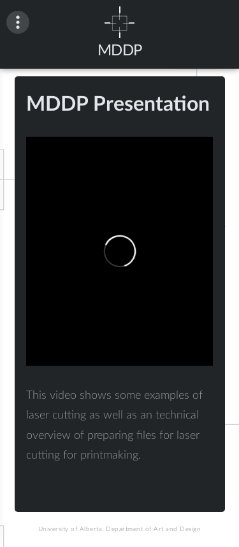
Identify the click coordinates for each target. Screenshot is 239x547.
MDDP (120, 51)
